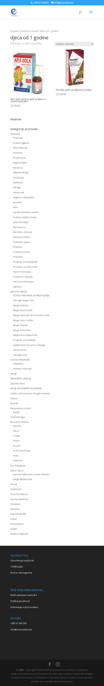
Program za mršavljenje (25, 261)
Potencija (18, 137)
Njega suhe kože (22, 330)
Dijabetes (18, 182)
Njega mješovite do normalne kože (31, 315)
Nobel (13, 518)
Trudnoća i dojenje (23, 276)
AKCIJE (13, 373)
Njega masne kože (22, 310)
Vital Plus (18, 460)
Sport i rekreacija (22, 271)
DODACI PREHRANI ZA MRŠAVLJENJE (31, 295)
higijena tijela (20, 162)
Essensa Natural (19, 494)
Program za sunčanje (24, 340)
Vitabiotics (18, 363)
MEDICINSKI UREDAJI (20, 378)
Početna (14, 31)
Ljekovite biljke (20, 222)
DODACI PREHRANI (20, 359)
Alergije (17, 187)
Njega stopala (20, 325)
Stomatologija (17, 416)
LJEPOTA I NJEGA (18, 291)
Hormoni (17, 152)
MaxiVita (14, 509)
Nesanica (18, 167)
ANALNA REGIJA (21, 172)
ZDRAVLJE (15, 134)
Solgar (13, 528)
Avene (16, 440)
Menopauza (19, 227)
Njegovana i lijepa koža (25, 334)
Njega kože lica (21, 305)
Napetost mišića (21, 237)
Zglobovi (17, 286)
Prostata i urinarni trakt (25, 266)
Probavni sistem (21, 251)
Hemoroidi (18, 192)
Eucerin (17, 445)
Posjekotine (19, 157)
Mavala (17, 425)
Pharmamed (16, 523)
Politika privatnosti (20, 601)
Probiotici (18, 256)
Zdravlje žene (17, 383)
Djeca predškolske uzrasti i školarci (31, 474)
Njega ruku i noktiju (23, 320)
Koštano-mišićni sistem (25, 217)
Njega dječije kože (22, 479)
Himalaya (15, 504)
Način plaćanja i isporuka (23, 595)
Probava (17, 246)
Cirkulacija (18, 177)
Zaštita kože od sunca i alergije (29, 345)
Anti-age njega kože (23, 300)
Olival (16, 430)
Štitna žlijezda (20, 147)
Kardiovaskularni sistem (26, 212)
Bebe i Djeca (16, 470)
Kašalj (16, 412)
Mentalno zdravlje (22, 232)
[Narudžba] (74, 44)
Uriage (16, 435)
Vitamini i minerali (22, 368)
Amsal (13, 484)
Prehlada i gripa (21, 242)
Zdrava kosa (19, 349)
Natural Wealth (18, 513)
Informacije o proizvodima (24, 607)
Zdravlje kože (20, 354)
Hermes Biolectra (19, 499)
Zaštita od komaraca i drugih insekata (30, 393)
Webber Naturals (19, 533)
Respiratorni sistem (20, 408)
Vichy (16, 455)
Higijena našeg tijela (23, 197)
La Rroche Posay (22, 450)
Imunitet (17, 202)
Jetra (15, 207)
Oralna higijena (21, 142)
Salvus (14, 398)
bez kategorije (18, 465)
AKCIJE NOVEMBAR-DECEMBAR (25, 388)
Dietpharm (16, 489)
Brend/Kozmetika (19, 422)
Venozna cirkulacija (23, 281)
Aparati (14, 403)
